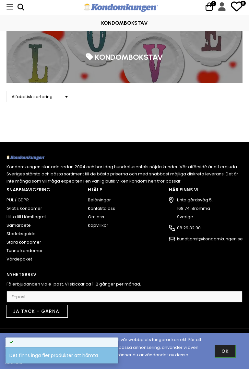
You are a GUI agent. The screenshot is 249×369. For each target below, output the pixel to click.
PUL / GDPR (17, 200)
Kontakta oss (101, 208)
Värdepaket (19, 259)
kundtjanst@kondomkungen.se (210, 239)
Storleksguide (21, 234)
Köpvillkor (98, 225)
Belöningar (99, 200)
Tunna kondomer (24, 251)
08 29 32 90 (189, 228)
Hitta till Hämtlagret (26, 217)
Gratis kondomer (24, 208)
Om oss (96, 217)
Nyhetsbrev (21, 274)
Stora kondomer (23, 242)
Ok (225, 351)
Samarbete (18, 225)
